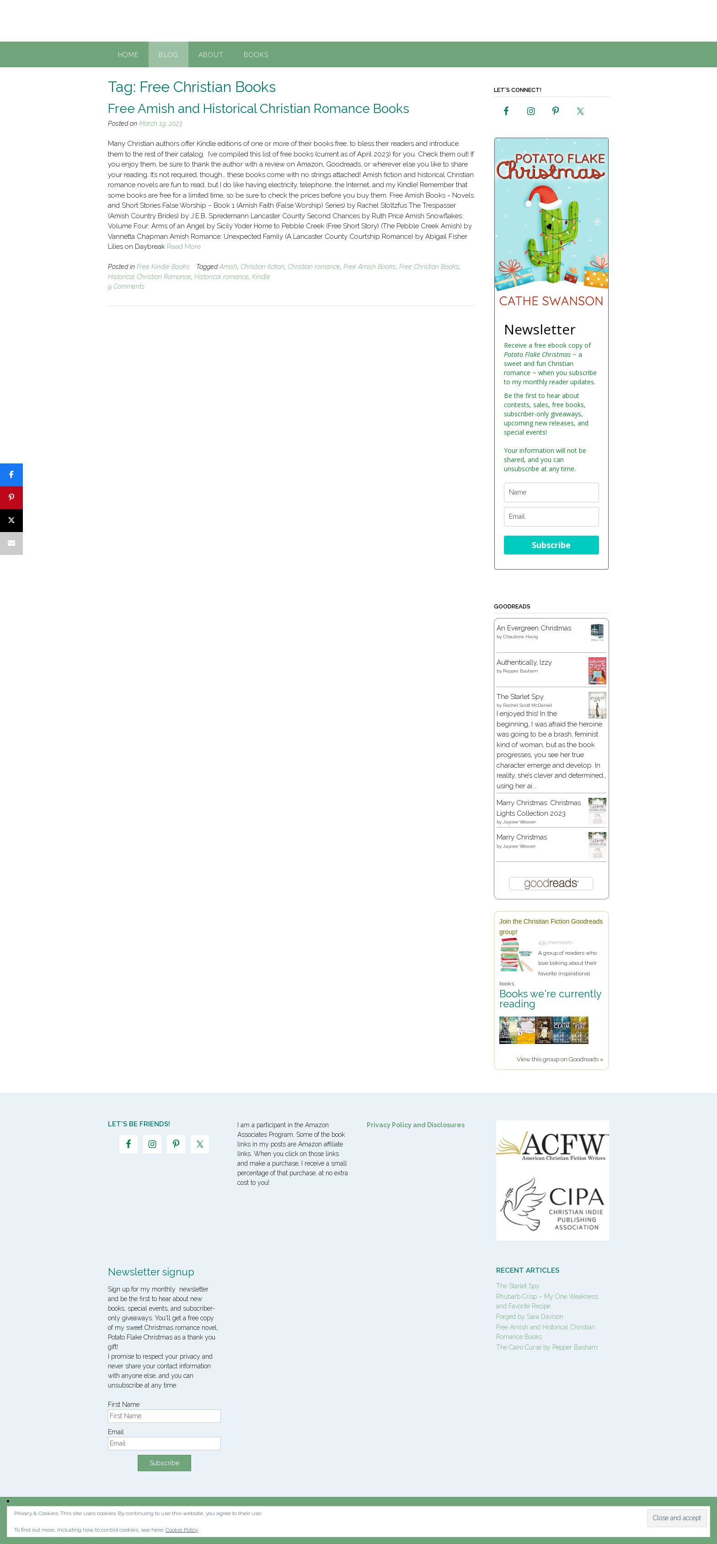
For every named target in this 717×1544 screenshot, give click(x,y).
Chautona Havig (520, 636)
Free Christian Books (429, 266)
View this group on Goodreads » (560, 1059)
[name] (551, 492)
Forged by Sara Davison (529, 1316)
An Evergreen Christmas (534, 628)
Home (128, 55)
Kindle (261, 276)
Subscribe (551, 544)
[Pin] (11, 497)
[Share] (11, 474)
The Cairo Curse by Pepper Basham (547, 1347)
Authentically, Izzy (524, 662)
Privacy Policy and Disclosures (416, 1125)
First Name (123, 1404)
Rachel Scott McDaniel (527, 705)
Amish (228, 266)
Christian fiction (262, 266)
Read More (184, 246)
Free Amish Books (369, 266)
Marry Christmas (522, 837)
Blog (168, 55)
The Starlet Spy (520, 697)
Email (116, 1432)
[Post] (11, 520)
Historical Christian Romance (149, 276)
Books (256, 55)
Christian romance (314, 266)
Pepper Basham (520, 670)
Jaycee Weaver (519, 821)
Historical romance (221, 276)
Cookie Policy (182, 1530)
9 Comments (126, 286)
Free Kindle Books (163, 266)
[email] (551, 517)
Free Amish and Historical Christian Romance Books (258, 108)
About (211, 55)
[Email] (11, 543)
